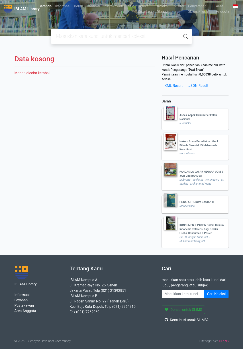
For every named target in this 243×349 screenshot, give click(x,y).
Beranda (45, 6)
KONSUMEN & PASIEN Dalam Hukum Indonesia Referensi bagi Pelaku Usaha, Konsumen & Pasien (202, 229)
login (130, 6)
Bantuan (93, 6)
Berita (78, 6)
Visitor (179, 6)
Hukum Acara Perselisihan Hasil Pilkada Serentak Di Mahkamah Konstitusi (199, 145)
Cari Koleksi (216, 294)
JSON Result (198, 86)
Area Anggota (222, 9)
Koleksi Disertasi (145, 9)
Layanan (21, 300)
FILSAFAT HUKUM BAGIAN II (197, 202)
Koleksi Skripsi (163, 9)
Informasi (62, 6)
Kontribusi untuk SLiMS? (186, 320)
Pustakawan (113, 6)
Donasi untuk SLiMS (183, 310)
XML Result (174, 86)
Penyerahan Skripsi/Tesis (198, 9)
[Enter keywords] (183, 294)
